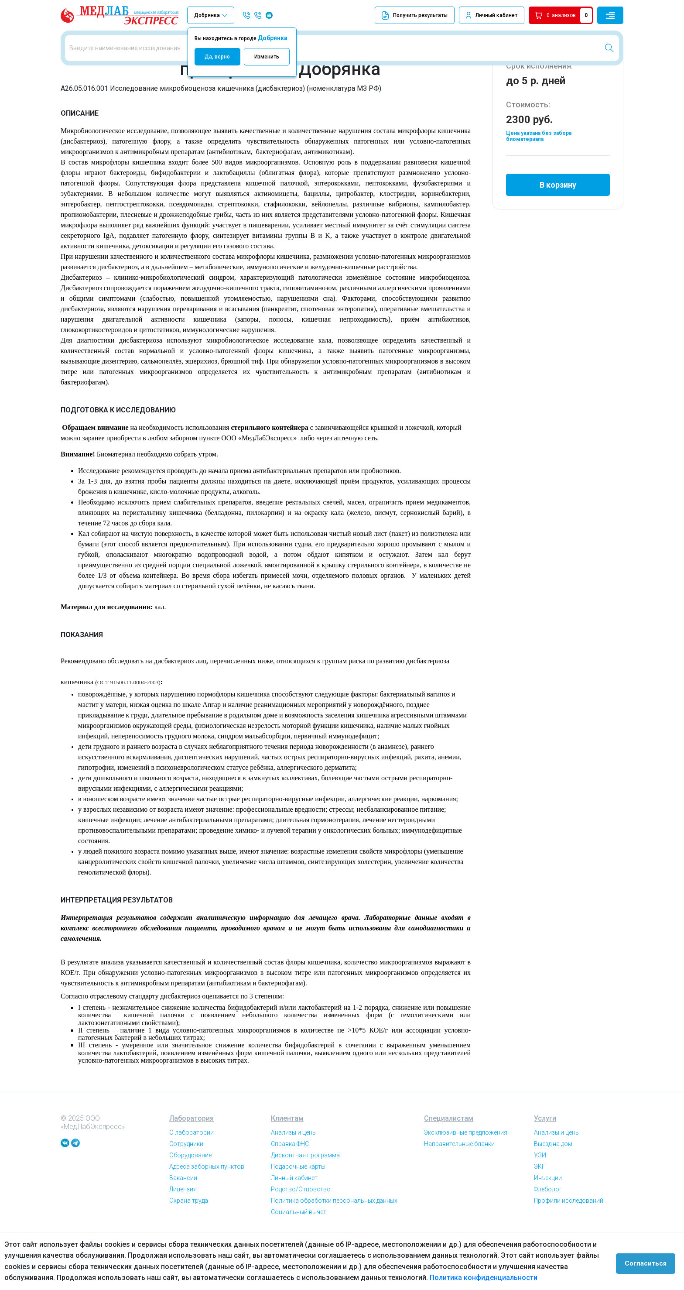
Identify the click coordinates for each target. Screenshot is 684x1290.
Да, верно (217, 57)
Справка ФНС (290, 1192)
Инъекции (548, 1226)
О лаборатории (191, 1180)
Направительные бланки (459, 1192)
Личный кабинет (496, 15)
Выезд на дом (553, 1192)
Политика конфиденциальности (431, 1277)
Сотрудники (186, 1192)
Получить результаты (415, 15)
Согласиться (650, 1261)
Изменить (266, 57)
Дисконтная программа (305, 1203)
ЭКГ (539, 1214)
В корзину (558, 228)
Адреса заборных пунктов (206, 1214)
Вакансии (183, 1226)
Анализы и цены (294, 1180)
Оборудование (190, 1203)
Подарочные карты (298, 1214)
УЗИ (540, 1203)
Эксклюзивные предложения (465, 1180)
